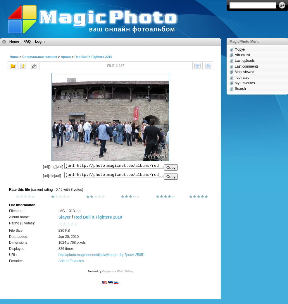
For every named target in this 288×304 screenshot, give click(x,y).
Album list (242, 55)
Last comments (246, 66)
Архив (66, 57)
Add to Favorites (71, 263)
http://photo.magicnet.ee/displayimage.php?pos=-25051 (101, 257)
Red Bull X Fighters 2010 (93, 57)
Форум (240, 49)
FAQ (27, 41)
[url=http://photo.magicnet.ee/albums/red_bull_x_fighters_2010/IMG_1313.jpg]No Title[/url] (114, 176)
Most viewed (244, 72)
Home (14, 41)
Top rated (242, 77)
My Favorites (245, 83)
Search (240, 89)
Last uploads (245, 61)
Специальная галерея (39, 57)
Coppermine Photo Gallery (117, 273)
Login (40, 41)
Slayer (64, 219)
